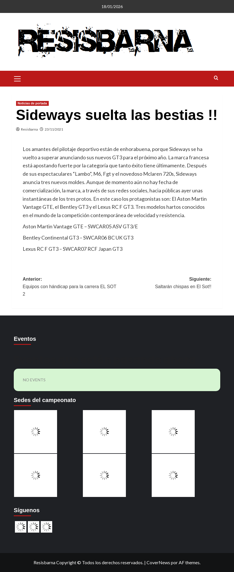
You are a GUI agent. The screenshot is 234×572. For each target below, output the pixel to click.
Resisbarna (29, 129)
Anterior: (70, 287)
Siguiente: (164, 283)
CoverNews (158, 562)
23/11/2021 (54, 129)
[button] (17, 78)
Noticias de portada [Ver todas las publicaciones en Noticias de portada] (32, 103)
